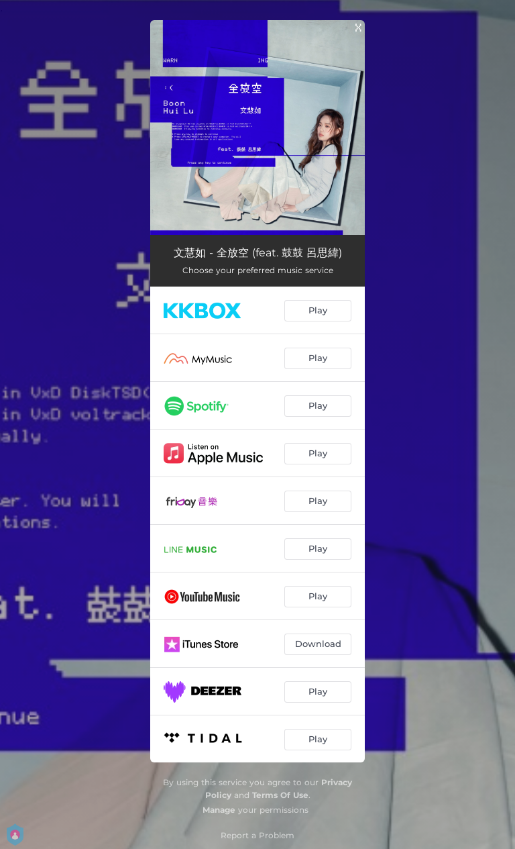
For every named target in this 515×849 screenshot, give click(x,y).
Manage (219, 810)
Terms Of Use (280, 795)
